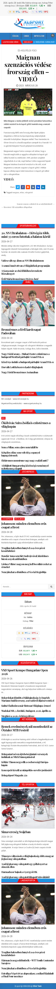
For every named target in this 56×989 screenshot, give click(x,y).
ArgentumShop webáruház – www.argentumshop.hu (21, 403)
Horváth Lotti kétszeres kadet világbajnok (22, 367)
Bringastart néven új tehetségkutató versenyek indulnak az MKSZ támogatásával (24, 756)
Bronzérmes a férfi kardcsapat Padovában (21, 331)
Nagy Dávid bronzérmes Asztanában (19, 372)
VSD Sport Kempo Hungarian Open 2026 (24, 672)
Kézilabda (19, 519)
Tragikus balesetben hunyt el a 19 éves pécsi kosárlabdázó (23, 549)
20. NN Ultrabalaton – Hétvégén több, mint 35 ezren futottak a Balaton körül (25, 235)
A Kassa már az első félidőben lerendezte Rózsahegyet (21, 272)
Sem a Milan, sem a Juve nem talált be (19, 447)
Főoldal (15, 35)
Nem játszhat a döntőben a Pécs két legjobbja (23, 572)
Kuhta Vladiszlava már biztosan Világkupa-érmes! (26, 705)
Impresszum (39, 35)
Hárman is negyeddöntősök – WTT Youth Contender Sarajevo (27, 962)
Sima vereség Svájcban (15, 832)
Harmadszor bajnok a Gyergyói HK (19, 872)
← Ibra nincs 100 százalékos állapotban (16, 207)
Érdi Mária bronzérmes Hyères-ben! (19, 279)
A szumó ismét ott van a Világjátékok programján (25, 265)
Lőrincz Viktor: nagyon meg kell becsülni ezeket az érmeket (26, 566)
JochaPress (7, 519)
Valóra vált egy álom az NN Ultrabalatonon (22, 260)
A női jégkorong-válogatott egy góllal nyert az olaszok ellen (24, 865)
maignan (16, 192)
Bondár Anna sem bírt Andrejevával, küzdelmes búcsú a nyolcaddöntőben (25, 557)
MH (3, 418)
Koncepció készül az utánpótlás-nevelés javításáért (26, 770)
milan (22, 192)
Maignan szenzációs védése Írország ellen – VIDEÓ (28, 68)
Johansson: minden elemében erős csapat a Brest (23, 525)
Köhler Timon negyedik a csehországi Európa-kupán (25, 764)
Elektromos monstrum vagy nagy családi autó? (24, 460)
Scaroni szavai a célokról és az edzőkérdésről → (36, 204)
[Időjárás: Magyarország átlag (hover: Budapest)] (28, 12)
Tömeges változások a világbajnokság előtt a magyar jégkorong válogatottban (27, 857)
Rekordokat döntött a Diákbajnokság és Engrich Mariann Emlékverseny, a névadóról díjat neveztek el (27, 699)
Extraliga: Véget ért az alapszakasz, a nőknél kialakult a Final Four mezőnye (27, 975)
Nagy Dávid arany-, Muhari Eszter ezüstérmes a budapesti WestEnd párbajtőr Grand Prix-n (25, 355)
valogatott (29, 192)
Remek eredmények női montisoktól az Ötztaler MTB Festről (26, 728)
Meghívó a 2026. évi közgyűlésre (17, 716)
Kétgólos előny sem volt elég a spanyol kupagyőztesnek (20, 454)
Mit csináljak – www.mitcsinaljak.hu (15, 399)
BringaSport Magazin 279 (14, 775)
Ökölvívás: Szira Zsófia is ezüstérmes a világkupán (25, 424)
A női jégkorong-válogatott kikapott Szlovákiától (25, 877)
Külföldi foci (29, 50)
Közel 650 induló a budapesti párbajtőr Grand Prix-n (27, 362)
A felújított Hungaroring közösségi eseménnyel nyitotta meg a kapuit (25, 467)
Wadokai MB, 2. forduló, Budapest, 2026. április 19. (26, 710)
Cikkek (26, 35)
